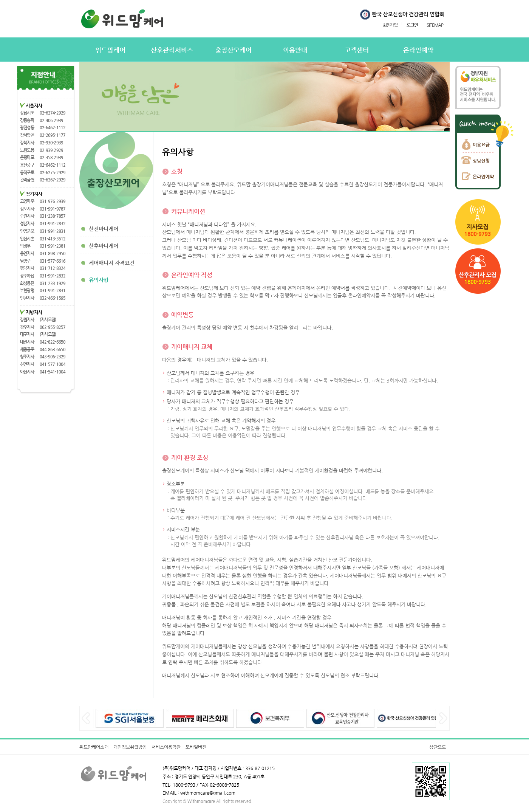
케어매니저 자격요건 (112, 263)
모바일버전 (196, 747)
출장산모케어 (233, 50)
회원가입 (390, 24)
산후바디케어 (103, 246)
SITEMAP (435, 24)
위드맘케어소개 (93, 747)
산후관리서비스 (172, 50)
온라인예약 (418, 50)
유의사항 (98, 280)
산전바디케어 (103, 229)
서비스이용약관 (166, 747)
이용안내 (295, 50)
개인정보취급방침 (130, 747)
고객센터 (357, 50)
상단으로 (437, 747)
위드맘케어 (110, 50)
